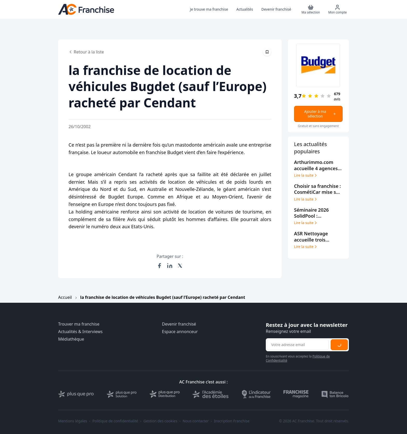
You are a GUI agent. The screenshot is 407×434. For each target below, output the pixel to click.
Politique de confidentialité (115, 421)
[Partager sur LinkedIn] (170, 265)
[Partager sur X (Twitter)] (180, 265)
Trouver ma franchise (78, 324)
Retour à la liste (86, 52)
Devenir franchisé (179, 324)
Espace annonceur (180, 331)
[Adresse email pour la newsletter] (298, 344)
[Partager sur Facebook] (159, 265)
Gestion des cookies (160, 421)
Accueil (65, 297)
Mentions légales (72, 421)
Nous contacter (195, 421)
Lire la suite (306, 175)
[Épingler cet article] (267, 52)
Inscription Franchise (231, 421)
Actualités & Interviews (80, 331)
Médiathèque (71, 339)
